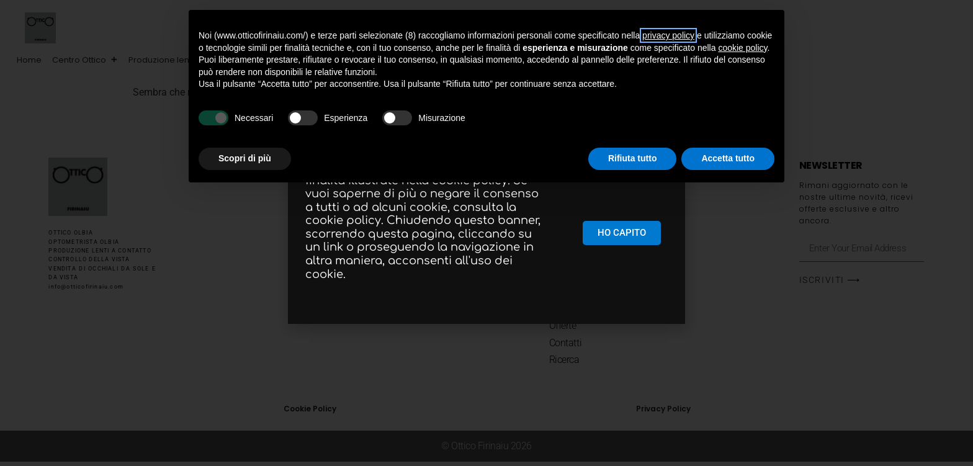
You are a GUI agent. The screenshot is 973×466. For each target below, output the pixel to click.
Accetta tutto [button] (728, 158)
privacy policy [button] (668, 35)
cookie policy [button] (742, 48)
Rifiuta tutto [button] (632, 158)
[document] (486, 233)
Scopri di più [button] (244, 158)
